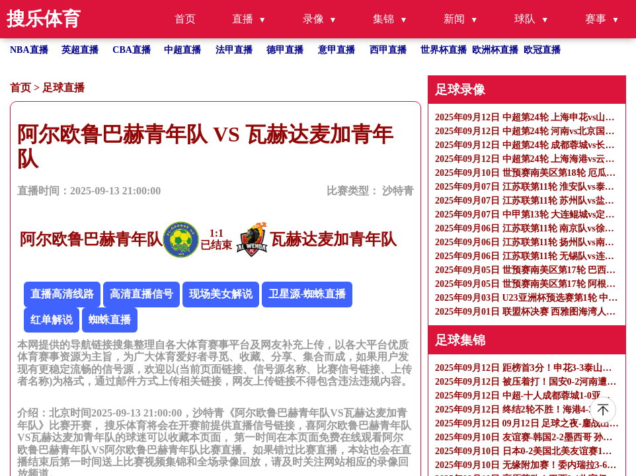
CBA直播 (131, 50)
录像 (313, 18)
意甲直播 (336, 50)
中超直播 (182, 50)
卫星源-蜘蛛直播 (307, 293)
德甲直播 (284, 50)
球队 (525, 18)
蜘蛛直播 (110, 319)
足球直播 (63, 87)
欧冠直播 (542, 50)
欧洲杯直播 (495, 50)
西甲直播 (388, 50)
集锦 (383, 18)
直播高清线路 (62, 293)
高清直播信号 (141, 293)
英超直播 (80, 50)
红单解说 (51, 319)
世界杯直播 (443, 50)
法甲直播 (234, 50)
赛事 (595, 18)
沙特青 (398, 190)
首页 (185, 18)
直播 (242, 18)
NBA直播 (29, 50)
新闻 (454, 18)
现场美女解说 (221, 293)
